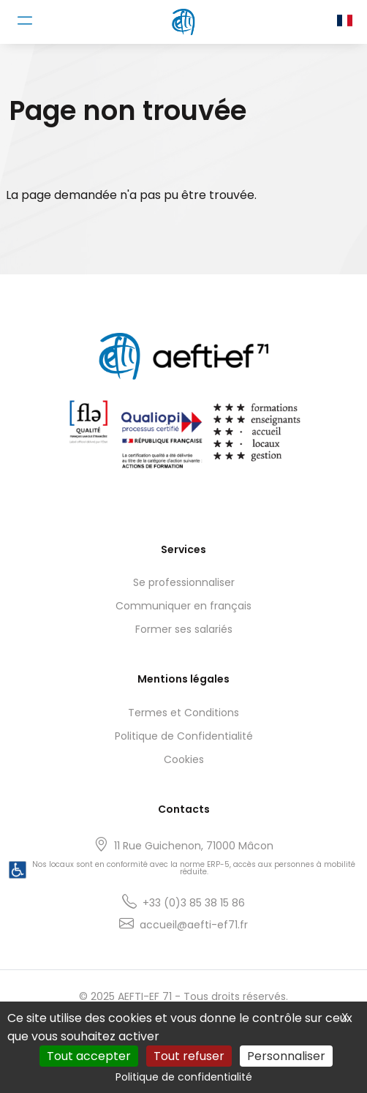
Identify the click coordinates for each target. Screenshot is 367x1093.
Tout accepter (89, 1056)
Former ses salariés (183, 629)
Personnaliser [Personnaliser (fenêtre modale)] (286, 1056)
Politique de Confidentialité (184, 736)
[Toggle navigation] (25, 20)
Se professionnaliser (184, 582)
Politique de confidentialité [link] (184, 1077)
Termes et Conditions (183, 712)
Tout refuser (189, 1056)
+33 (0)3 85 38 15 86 (194, 902)
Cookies (184, 759)
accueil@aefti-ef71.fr (194, 924)
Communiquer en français (183, 605)
